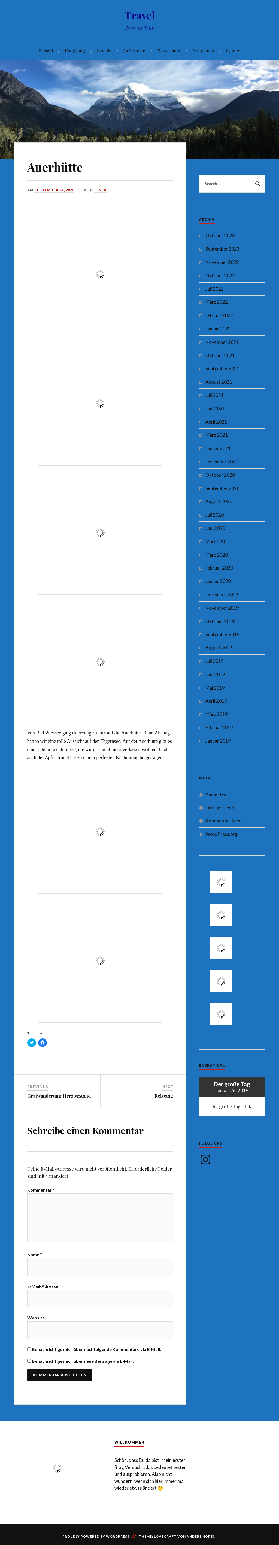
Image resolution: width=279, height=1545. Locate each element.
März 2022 (216, 302)
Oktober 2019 (220, 621)
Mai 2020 (215, 541)
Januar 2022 (218, 329)
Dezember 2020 (221, 462)
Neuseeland (168, 50)
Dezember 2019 (221, 594)
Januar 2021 (218, 448)
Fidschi (46, 50)
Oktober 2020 (220, 475)
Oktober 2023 (220, 235)
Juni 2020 (215, 528)
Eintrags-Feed (219, 808)
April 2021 (216, 422)
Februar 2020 (219, 568)
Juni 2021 (215, 408)
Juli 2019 (214, 661)
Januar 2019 (218, 741)
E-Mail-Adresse (44, 1286)
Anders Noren (201, 1536)
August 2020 (218, 501)
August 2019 (218, 648)
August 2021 (218, 382)
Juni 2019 (215, 674)
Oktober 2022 (220, 275)
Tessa (100, 190)
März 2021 (216, 435)
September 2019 (222, 634)
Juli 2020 (214, 515)
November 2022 (222, 262)
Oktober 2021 (220, 355)
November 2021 (222, 342)
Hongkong (75, 50)
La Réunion (134, 50)
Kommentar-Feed (223, 821)
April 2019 (216, 701)
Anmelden (215, 794)
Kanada (104, 50)
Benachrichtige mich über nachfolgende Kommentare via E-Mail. (96, 1349)
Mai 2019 (215, 688)
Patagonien (203, 50)
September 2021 (222, 368)
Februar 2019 (219, 727)
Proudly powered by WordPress (95, 1536)
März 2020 (216, 555)
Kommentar (40, 1189)
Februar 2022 (219, 315)
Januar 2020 (218, 581)
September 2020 (222, 488)
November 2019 (222, 608)
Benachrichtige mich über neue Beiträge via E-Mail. (83, 1361)
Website (36, 1317)
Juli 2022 (214, 289)
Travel (139, 15)
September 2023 (222, 249)
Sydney (233, 50)
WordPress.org (221, 834)
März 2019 (216, 714)
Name (34, 1254)
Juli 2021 (214, 395)
